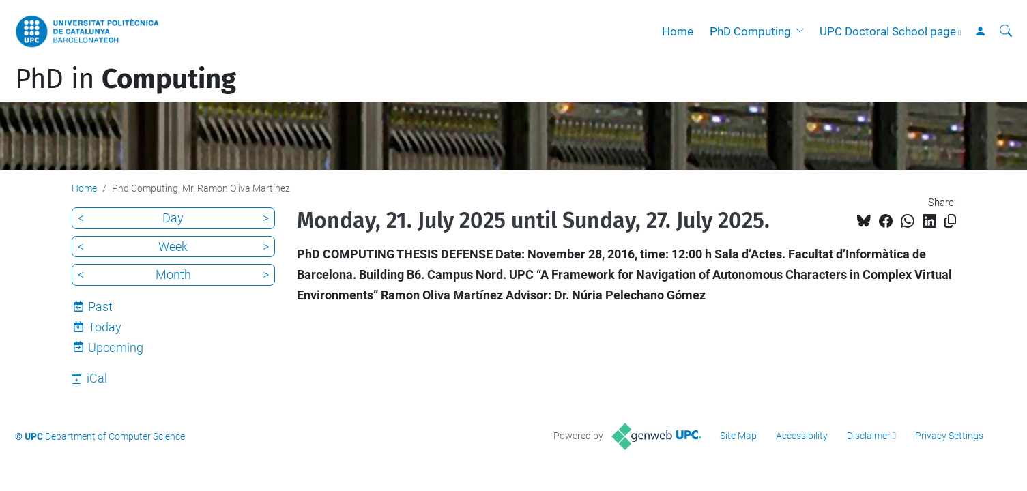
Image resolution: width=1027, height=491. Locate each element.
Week (173, 246)
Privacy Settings (949, 435)
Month (173, 274)
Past (100, 306)
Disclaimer (869, 435)
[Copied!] (950, 221)
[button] (802, 31)
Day (173, 218)
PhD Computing (750, 31)
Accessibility (802, 435)
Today (104, 327)
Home (677, 31)
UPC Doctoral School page (888, 31)
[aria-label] (1006, 31)
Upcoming (115, 347)
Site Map (738, 435)
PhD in (125, 79)
